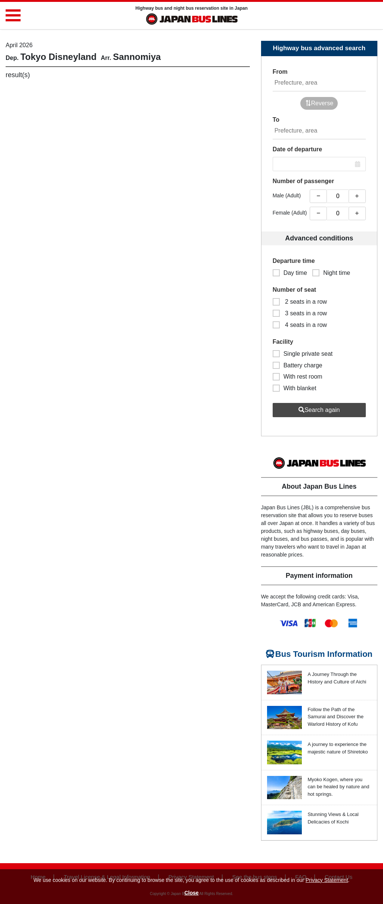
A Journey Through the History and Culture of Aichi (336, 678)
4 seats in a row (300, 325)
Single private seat (303, 354)
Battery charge (297, 365)
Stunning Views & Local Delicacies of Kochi (332, 818)
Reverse (319, 103)
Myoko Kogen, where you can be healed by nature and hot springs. (338, 787)
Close (191, 893)
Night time (331, 273)
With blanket (294, 388)
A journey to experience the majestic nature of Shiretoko (337, 748)
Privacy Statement (327, 880)
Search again (319, 410)
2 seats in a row (300, 301)
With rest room (297, 376)
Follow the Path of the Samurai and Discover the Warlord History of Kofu (335, 717)
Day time (290, 273)
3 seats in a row (300, 313)
